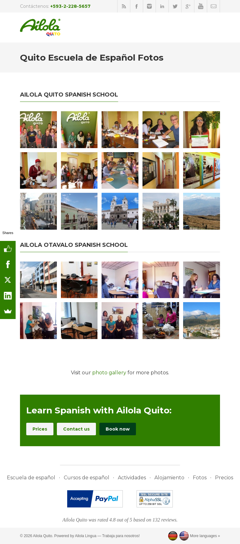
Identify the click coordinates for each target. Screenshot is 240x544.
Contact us (76, 429)
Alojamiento (169, 478)
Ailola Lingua (86, 536)
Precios (224, 478)
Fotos (200, 478)
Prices (39, 429)
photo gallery (109, 373)
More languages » (205, 536)
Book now (118, 429)
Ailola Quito (42, 536)
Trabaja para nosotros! (121, 536)
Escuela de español (31, 478)
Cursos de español (86, 478)
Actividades (132, 478)
